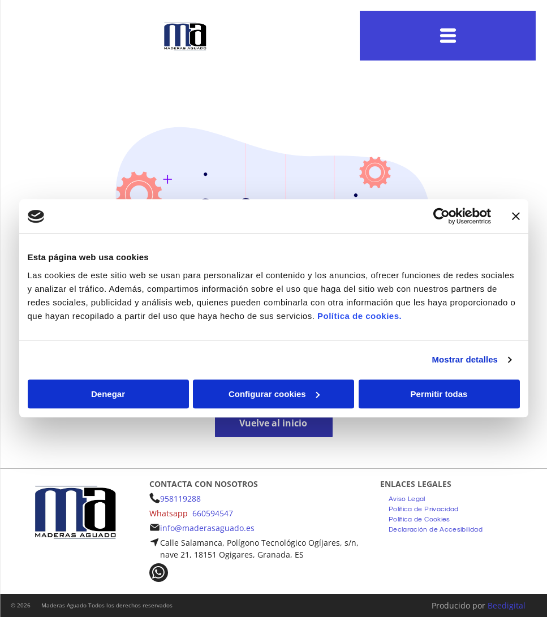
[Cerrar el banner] (516, 217)
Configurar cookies (274, 394)
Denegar (108, 394)
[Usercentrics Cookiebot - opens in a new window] (441, 216)
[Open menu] (448, 35)
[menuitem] (407, 498)
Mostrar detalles (465, 360)
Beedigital (507, 605)
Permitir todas (439, 394)
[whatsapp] (158, 574)
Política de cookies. (359, 316)
